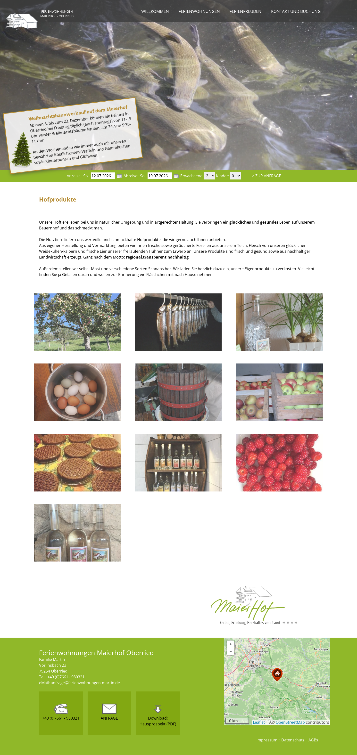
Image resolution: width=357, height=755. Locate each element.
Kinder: (222, 176)
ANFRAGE (109, 712)
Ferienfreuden (245, 11)
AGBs (313, 740)
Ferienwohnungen (199, 11)
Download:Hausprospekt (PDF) (158, 715)
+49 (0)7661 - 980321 (60, 712)
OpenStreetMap (290, 722)
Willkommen (155, 11)
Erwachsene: (191, 176)
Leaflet (259, 722)
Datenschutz (293, 740)
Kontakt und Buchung (296, 11)
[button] (277, 675)
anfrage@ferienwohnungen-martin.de (85, 682)
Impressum (267, 740)
